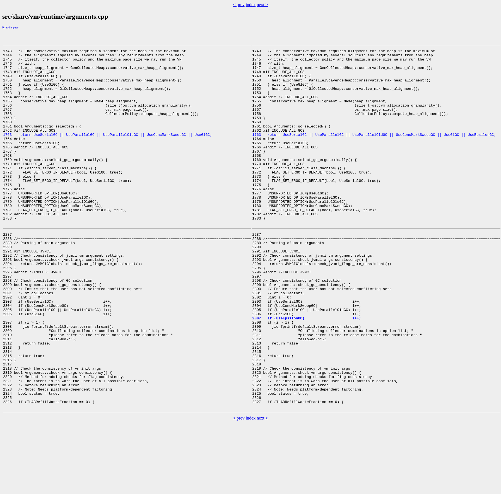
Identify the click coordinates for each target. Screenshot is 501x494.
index (251, 4)
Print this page (10, 27)
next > (262, 4)
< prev (238, 4)
